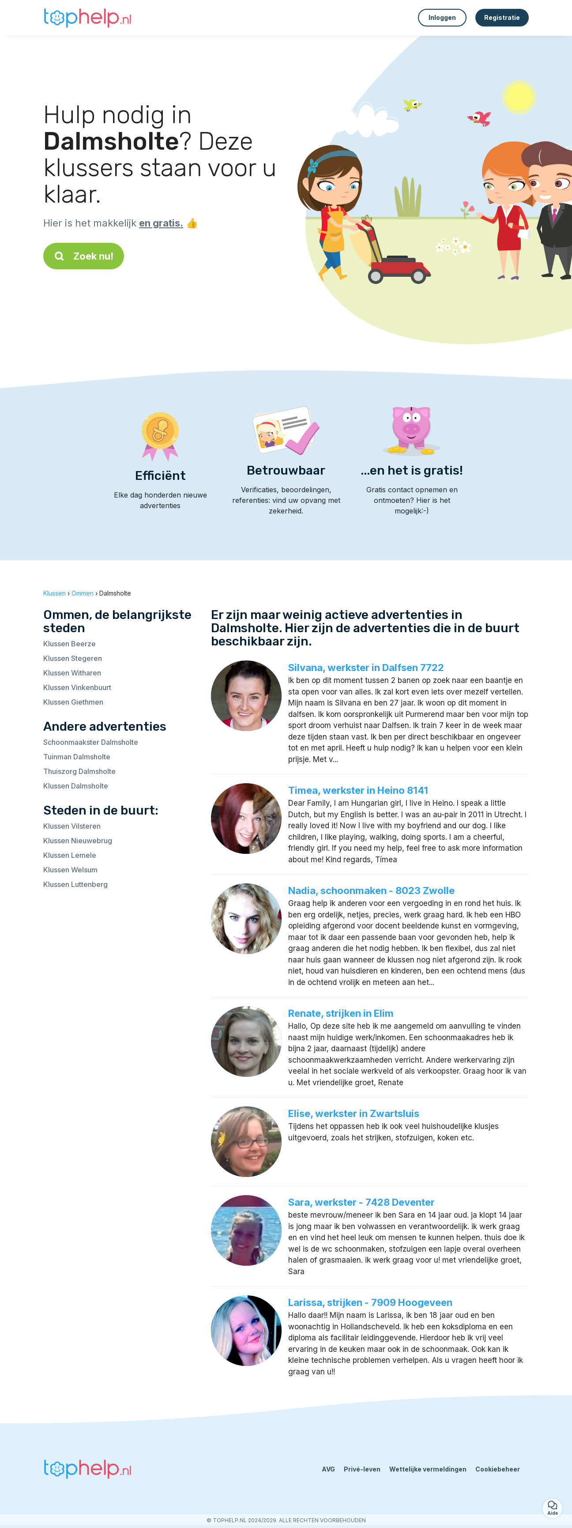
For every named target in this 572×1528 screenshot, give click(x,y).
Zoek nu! (83, 256)
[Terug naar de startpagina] (87, 18)
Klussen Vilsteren (72, 826)
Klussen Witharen (72, 672)
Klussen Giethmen (73, 702)
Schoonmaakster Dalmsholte (90, 742)
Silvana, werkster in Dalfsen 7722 (366, 667)
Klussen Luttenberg (75, 884)
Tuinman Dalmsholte (76, 756)
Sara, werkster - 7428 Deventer (361, 1202)
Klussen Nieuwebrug (77, 840)
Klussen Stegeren (72, 658)
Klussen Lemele (69, 855)
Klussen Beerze (69, 643)
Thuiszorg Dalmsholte (79, 771)
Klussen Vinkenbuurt (77, 687)
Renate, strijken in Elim (341, 1013)
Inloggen (442, 17)
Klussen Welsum (70, 869)
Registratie (502, 17)
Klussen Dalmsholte (75, 785)
